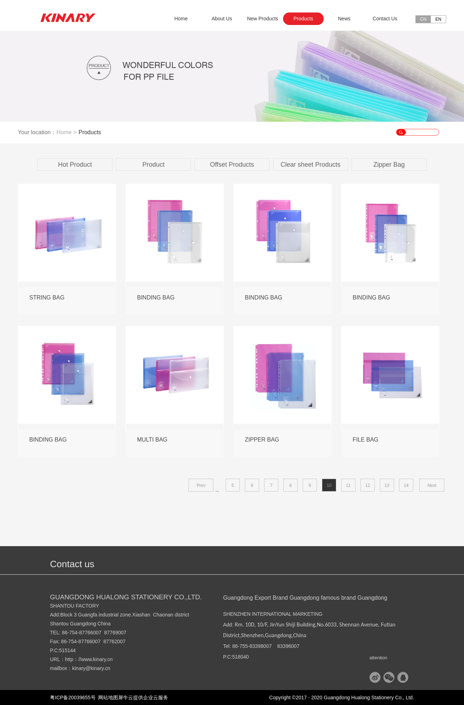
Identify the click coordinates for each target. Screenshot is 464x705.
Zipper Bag (389, 164)
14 (406, 485)
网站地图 (107, 697)
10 (329, 485)
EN (438, 19)
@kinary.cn (98, 668)
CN (423, 19)
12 (367, 485)
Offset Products (232, 164)
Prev (201, 485)
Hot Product (75, 164)
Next (432, 485)
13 (386, 485)
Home (180, 18)
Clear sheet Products (311, 164)
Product (153, 164)
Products (90, 132)
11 (348, 485)
